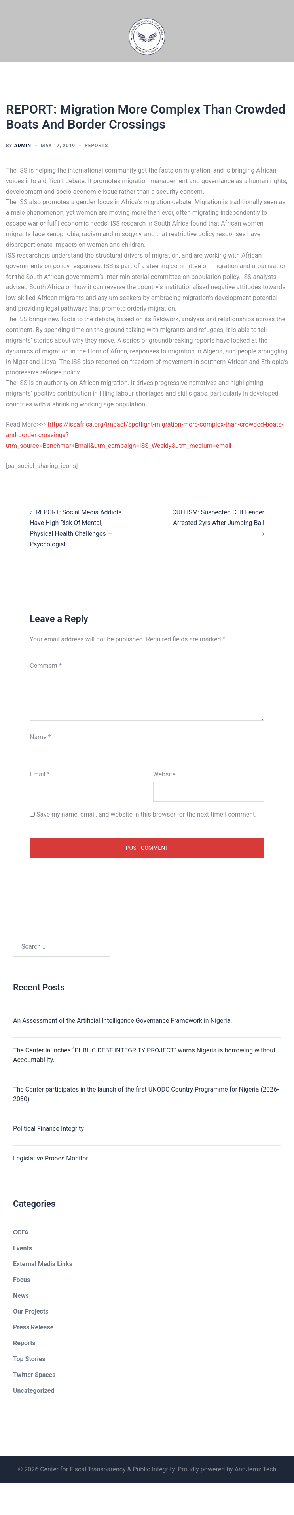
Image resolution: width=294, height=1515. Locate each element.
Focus (21, 1280)
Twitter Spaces (34, 1374)
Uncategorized (33, 1390)
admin (22, 145)
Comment (46, 665)
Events (22, 1248)
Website (164, 774)
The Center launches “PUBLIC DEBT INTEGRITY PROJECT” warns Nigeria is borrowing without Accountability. (144, 1055)
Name (40, 737)
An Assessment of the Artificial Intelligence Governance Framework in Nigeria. (122, 1020)
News (21, 1295)
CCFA (20, 1232)
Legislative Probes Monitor (50, 1158)
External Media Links (42, 1264)
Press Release (33, 1327)
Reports (96, 145)
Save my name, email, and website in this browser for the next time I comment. (146, 814)
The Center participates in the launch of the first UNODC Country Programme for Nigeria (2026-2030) (146, 1094)
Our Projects (31, 1311)
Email (39, 774)
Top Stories (29, 1359)
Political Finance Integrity (48, 1128)
